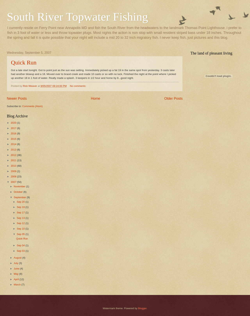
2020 (14, 122)
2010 (14, 165)
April (16, 279)
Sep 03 (21, 250)
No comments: (78, 86)
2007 (14, 181)
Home (95, 98)
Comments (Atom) (32, 106)
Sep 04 (21, 245)
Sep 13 (21, 218)
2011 (14, 160)
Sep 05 (21, 234)
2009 (14, 171)
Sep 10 (21, 228)
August (18, 257)
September (20, 197)
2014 (14, 144)
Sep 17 (21, 212)
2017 (14, 128)
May (16, 273)
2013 (14, 149)
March (17, 284)
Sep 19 (21, 207)
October (18, 191)
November (20, 186)
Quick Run (24, 62)
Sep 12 (21, 223)
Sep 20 (21, 201)
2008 (14, 176)
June (17, 268)
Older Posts (173, 98)
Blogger (142, 308)
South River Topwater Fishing (77, 16)
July (16, 263)
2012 (14, 155)
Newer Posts (17, 98)
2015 (14, 138)
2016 (14, 133)
